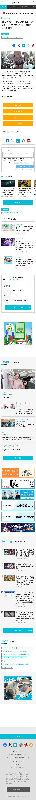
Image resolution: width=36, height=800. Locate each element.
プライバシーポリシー (18, 768)
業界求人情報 (23, 6)
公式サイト (18, 105)
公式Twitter (18, 111)
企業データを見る (18, 307)
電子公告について (18, 761)
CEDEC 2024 (23, 651)
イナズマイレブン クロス (8, 648)
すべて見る (18, 203)
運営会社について (18, 751)
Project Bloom (6, 661)
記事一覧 (3, 6)
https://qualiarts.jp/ (16, 280)
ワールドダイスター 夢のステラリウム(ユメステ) (15, 664)
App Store (18, 117)
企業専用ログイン (18, 790)
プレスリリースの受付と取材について (18, 758)
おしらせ (18, 764)
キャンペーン (6, 18)
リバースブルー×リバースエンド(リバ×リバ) (14, 657)
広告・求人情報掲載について (18, 754)
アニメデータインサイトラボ (25, 648)
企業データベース (13, 6)
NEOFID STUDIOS (7, 667)
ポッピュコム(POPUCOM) (9, 654)
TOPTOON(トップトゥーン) (9, 651)
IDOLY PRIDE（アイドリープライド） (12, 37)
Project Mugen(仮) (24, 654)
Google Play (18, 123)
